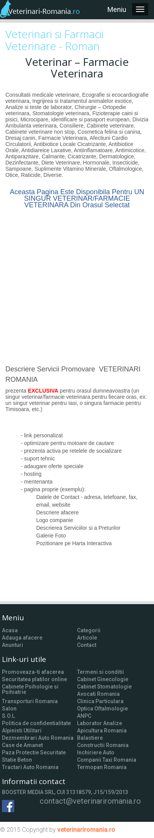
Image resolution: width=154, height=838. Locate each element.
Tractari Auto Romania (30, 767)
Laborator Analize (99, 723)
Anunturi (12, 645)
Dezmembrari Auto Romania (38, 738)
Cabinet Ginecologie (102, 679)
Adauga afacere (22, 637)
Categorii (88, 630)
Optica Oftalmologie (102, 708)
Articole (87, 637)
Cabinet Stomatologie (104, 686)
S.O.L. (9, 716)
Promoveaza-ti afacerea (33, 672)
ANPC (84, 716)
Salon (9, 708)
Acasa (10, 630)
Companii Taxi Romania (106, 759)
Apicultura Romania (102, 730)
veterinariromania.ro (86, 829)
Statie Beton (17, 759)
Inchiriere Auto (95, 752)
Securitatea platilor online (34, 679)
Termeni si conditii (100, 672)
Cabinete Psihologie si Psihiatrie (30, 689)
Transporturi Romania (30, 701)
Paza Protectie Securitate (34, 752)
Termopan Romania (102, 767)
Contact (86, 645)
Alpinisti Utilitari (22, 730)
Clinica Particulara (100, 701)
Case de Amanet (22, 745)
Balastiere (90, 738)
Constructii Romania (103, 745)
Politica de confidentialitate (36, 723)
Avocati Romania (98, 694)
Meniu (116, 9)
